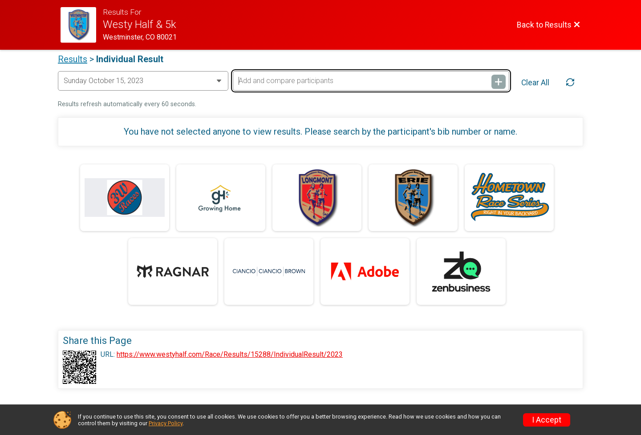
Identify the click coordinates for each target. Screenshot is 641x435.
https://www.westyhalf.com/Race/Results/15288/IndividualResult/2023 (230, 355)
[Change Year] (143, 81)
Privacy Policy (166, 423)
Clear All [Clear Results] (535, 82)
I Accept (546, 419)
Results (72, 59)
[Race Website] (82, 25)
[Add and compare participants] (371, 81)
